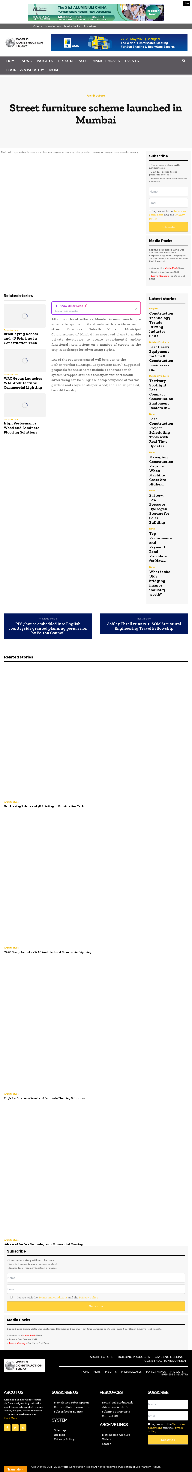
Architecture (96, 95)
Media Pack (171, 268)
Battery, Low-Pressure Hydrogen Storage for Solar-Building (159, 509)
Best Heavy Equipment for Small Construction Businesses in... (161, 358)
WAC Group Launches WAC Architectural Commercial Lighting (23, 383)
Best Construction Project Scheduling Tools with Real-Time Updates (161, 432)
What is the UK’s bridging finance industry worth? (159, 583)
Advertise (90, 26)
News (27, 61)
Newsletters (53, 26)
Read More (10, 1418)
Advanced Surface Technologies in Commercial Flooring (43, 1244)
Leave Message (160, 275)
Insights (45, 61)
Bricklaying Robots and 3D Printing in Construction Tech (21, 338)
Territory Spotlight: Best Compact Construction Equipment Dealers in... (161, 394)
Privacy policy (88, 1297)
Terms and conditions (53, 1297)
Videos (37, 26)
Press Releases (73, 61)
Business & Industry (25, 70)
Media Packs (72, 26)
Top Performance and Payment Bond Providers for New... (160, 547)
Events (132, 61)
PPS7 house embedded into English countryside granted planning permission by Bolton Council (48, 628)
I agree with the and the (168, 214)
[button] (183, 61)
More (54, 70)
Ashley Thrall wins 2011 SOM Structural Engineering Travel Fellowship (144, 626)
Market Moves (106, 61)
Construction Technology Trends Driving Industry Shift (161, 324)
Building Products (159, 342)
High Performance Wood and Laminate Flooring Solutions (22, 427)
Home (11, 61)
